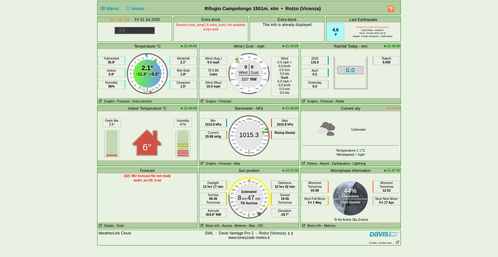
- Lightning (358, 163)
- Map (236, 163)
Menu (111, 8)
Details (106, 225)
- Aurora (226, 225)
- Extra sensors (141, 101)
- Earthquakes (340, 163)
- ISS (259, 225)
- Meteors (239, 225)
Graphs (106, 101)
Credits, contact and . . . (384, 242)
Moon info (209, 225)
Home (134, 8)
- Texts (119, 225)
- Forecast (122, 101)
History (309, 163)
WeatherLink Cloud (114, 233)
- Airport (323, 163)
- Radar (339, 101)
